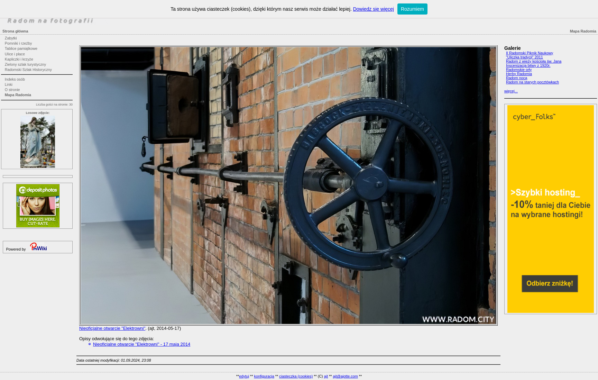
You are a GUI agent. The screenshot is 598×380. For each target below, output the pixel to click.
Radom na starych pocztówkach (532, 82)
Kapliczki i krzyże (19, 59)
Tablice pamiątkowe (21, 48)
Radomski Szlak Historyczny (28, 69)
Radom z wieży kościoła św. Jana (533, 61)
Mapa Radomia (18, 95)
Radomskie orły (519, 69)
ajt (326, 376)
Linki (8, 84)
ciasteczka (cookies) (296, 376)
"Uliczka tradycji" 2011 (524, 57)
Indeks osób (15, 79)
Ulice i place (15, 54)
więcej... (511, 91)
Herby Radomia (519, 74)
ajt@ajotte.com (345, 376)
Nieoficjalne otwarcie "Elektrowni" (112, 328)
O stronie (12, 90)
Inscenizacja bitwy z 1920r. (528, 65)
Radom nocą (516, 78)
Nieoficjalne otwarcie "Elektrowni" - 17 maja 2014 (141, 344)
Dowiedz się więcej (373, 9)
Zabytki (11, 38)
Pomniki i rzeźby (18, 43)
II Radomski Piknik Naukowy (529, 53)
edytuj (244, 376)
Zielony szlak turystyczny (25, 64)
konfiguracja (264, 376)
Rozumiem (412, 9)
